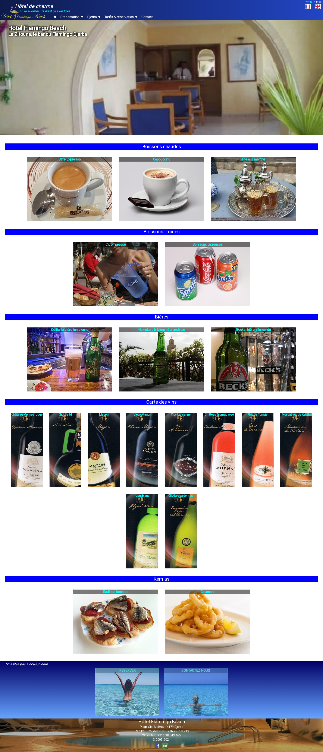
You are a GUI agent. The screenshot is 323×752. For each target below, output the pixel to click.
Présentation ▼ (72, 17)
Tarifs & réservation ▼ (121, 17)
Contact (147, 17)
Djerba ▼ (94, 17)
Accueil (309, 2)
